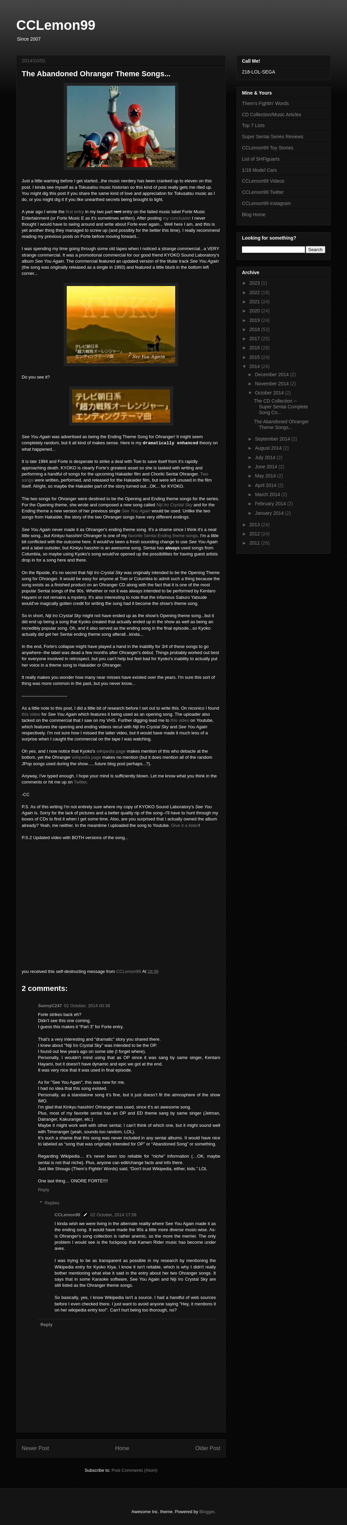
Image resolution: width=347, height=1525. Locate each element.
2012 (255, 533)
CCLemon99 (55, 25)
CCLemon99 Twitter (263, 192)
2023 (255, 283)
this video (31, 714)
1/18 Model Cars (259, 170)
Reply (43, 1189)
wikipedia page (111, 751)
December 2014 (272, 374)
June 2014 (266, 466)
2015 (255, 357)
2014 (255, 366)
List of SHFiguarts (261, 159)
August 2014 (269, 448)
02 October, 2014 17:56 (113, 1214)
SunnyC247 (50, 1005)
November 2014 (272, 383)
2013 (255, 524)
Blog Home (253, 214)
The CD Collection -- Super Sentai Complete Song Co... (281, 406)
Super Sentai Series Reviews (272, 136)
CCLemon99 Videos (263, 181)
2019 (255, 320)
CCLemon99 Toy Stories (267, 147)
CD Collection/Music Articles (271, 114)
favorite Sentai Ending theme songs (163, 535)
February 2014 (271, 503)
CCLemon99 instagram (266, 203)
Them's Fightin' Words (265, 103)
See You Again (136, 510)
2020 (255, 310)
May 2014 (266, 476)
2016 (255, 347)
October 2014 (270, 392)
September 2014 (273, 439)
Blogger (206, 1511)
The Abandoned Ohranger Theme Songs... (281, 424)
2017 (255, 338)
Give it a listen (185, 825)
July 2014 (266, 457)
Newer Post (35, 1448)
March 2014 (268, 494)
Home (122, 1448)
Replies (52, 1202)
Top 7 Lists (253, 125)
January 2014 (270, 513)
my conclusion (176, 218)
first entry (75, 211)
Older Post (207, 1448)
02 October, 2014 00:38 (87, 1005)
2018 (255, 329)
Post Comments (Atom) (134, 1470)
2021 (255, 301)
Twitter (80, 782)
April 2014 (266, 485)
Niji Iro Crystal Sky (174, 504)
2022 (255, 292)
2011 (255, 543)
